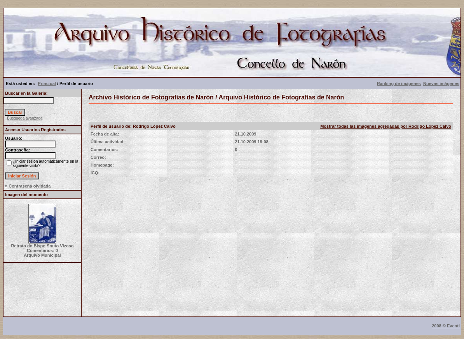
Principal (47, 83)
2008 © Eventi (446, 325)
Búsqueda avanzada (24, 118)
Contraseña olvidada (30, 186)
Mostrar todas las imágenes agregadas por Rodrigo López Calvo (385, 126)
